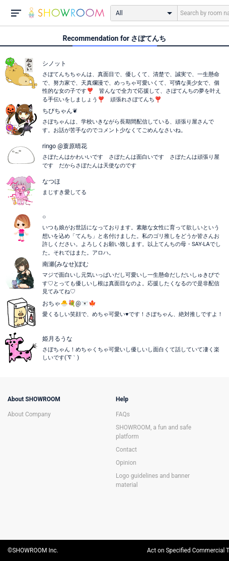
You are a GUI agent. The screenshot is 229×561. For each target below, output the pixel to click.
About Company (29, 414)
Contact (126, 449)
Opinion (126, 462)
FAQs (123, 414)
